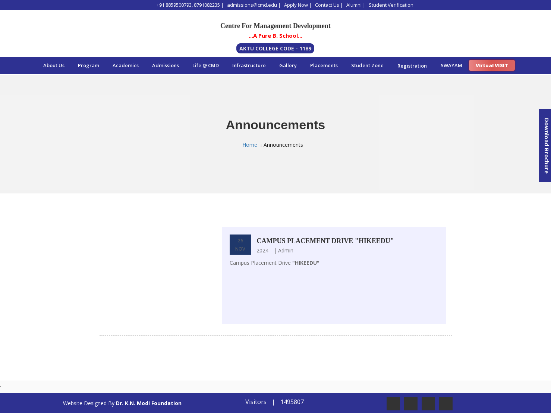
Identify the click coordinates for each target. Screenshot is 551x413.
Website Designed (85, 403)
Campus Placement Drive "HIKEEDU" (325, 241)
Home (249, 144)
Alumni (354, 4)
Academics (126, 65)
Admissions (165, 65)
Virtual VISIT (492, 65)
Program (88, 65)
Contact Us (327, 4)
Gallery (288, 65)
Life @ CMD (205, 65)
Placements (324, 65)
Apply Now (296, 4)
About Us (53, 65)
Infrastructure (249, 65)
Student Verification (391, 4)
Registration (412, 65)
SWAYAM (451, 65)
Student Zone (367, 65)
